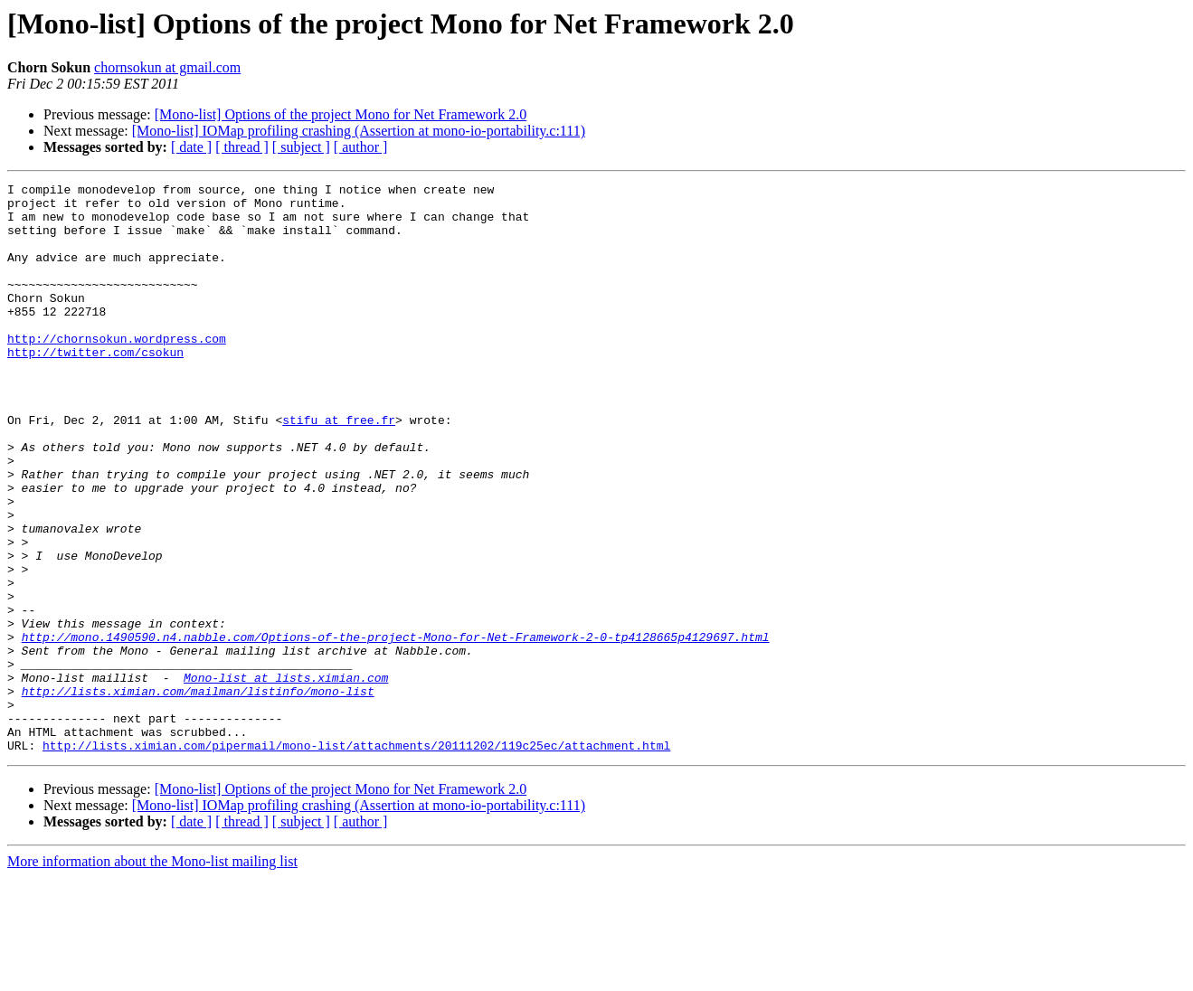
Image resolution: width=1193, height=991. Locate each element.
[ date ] (191, 147)
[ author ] (361, 147)
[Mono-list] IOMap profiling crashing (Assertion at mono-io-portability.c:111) (358, 130)
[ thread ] (242, 147)
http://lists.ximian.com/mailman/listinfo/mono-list (198, 794)
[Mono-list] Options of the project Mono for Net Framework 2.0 (340, 114)
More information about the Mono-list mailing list (152, 975)
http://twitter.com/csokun (95, 387)
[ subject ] (301, 147)
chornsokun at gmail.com (167, 67)
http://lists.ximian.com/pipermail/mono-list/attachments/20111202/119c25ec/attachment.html (356, 859)
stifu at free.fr (338, 468)
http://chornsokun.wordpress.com (116, 371)
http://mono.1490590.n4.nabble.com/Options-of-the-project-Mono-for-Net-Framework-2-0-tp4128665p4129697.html (396, 729)
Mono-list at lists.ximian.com (286, 777)
